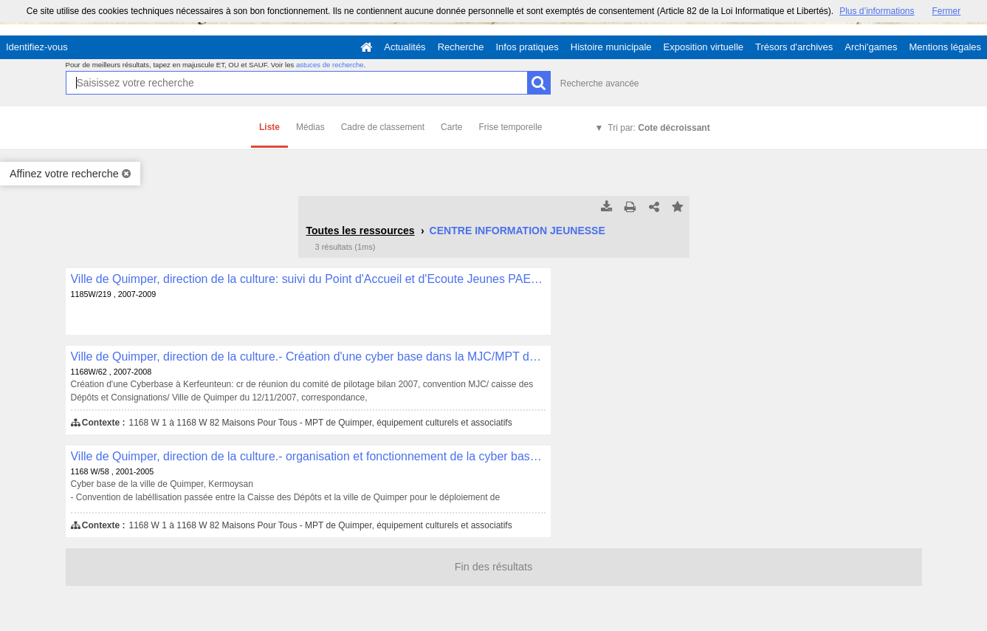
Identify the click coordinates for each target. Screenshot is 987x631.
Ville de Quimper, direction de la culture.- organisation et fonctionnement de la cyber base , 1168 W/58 (308, 456)
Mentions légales (945, 46)
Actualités (404, 46)
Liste (269, 127)
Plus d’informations (876, 11)
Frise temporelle (510, 127)
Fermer (946, 11)
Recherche (461, 46)
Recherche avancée (599, 83)
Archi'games (871, 46)
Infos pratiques (527, 46)
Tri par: (658, 128)
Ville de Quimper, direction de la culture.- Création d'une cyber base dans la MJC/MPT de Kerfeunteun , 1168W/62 (308, 356)
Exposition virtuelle (703, 46)
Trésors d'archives (794, 46)
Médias (310, 127)
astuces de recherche (330, 65)
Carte (451, 127)
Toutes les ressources (360, 230)
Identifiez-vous (37, 46)
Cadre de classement (382, 127)
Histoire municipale (611, 46)
